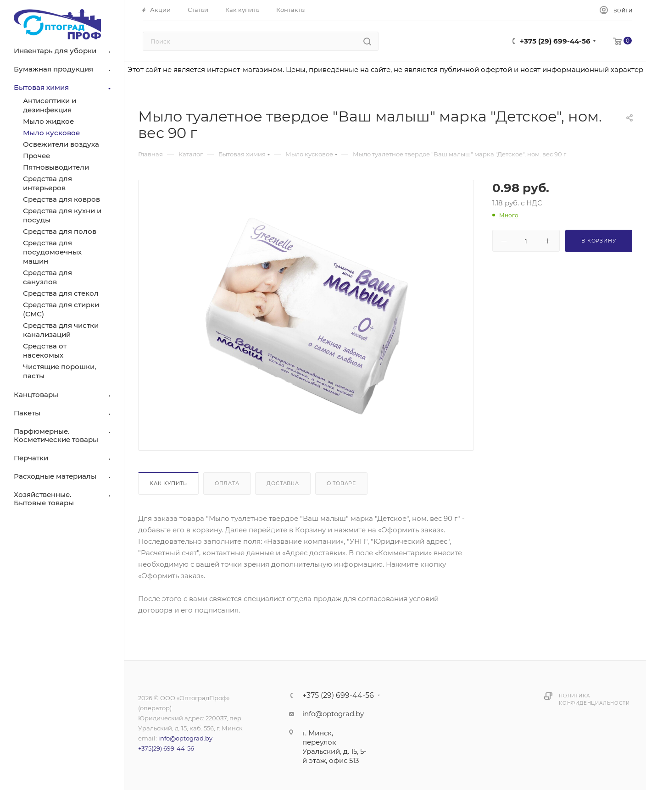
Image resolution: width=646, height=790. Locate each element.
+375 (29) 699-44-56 (555, 41)
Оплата (227, 483)
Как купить (168, 483)
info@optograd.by (185, 738)
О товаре (341, 483)
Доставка (283, 483)
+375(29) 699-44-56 (166, 748)
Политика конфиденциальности (594, 699)
